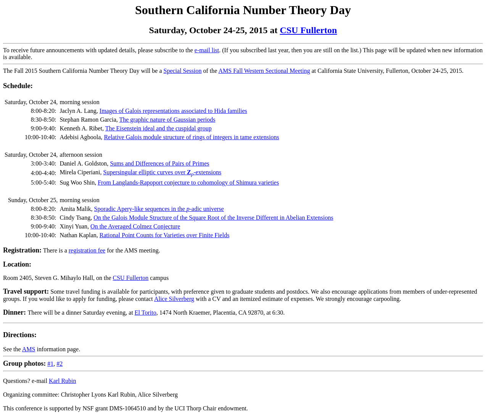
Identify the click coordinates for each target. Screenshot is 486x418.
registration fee (87, 250)
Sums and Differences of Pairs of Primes (159, 163)
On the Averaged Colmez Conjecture (135, 226)
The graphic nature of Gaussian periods (167, 119)
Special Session (183, 71)
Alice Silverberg (174, 299)
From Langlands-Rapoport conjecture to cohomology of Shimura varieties (188, 182)
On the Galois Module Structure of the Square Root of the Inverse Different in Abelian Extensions (213, 217)
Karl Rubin (62, 381)
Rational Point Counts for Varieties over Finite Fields (165, 235)
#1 (50, 363)
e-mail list (207, 50)
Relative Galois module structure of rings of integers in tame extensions (191, 137)
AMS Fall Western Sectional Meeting (264, 71)
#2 (59, 363)
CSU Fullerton (308, 30)
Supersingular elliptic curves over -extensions (162, 172)
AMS (28, 349)
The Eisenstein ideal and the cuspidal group (158, 128)
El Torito (145, 312)
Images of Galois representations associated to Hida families (173, 111)
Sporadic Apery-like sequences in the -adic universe (159, 209)
